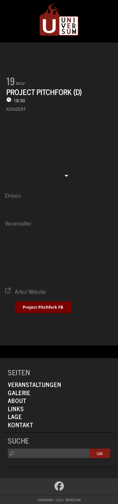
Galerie (19, 392)
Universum (59, 19)
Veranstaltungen (34, 384)
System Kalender (31, 251)
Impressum (73, 499)
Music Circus (17, 233)
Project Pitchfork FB (43, 307)
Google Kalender (69, 251)
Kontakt (20, 424)
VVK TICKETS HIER (30, 270)
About (17, 400)
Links (16, 408)
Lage (15, 416)
